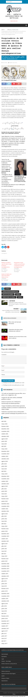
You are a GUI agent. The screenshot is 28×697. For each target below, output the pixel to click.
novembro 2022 (5, 506)
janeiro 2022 (4, 531)
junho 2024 (4, 466)
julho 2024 (4, 463)
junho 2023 (4, 491)
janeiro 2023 (4, 501)
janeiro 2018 (4, 618)
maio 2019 (4, 586)
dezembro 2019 (5, 568)
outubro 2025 (4, 434)
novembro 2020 (5, 566)
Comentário (3, 354)
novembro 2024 (5, 453)
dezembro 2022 (5, 503)
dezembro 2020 (5, 563)
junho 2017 (4, 636)
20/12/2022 (5, 62)
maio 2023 (4, 493)
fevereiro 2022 (5, 528)
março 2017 (4, 643)
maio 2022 (4, 521)
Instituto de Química (8, 294)
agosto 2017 (4, 631)
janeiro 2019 (4, 591)
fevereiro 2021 (5, 558)
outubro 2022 (4, 508)
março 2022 (4, 526)
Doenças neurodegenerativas (10, 291)
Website (3, 374)
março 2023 (4, 496)
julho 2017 (4, 633)
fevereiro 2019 (5, 588)
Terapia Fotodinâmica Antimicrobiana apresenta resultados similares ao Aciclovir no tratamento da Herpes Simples (13, 407)
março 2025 (4, 449)
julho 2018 (4, 606)
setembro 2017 (5, 628)
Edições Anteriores (5, 671)
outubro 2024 (4, 456)
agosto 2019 (4, 578)
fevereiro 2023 (5, 498)
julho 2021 (4, 546)
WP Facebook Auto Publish (8, 696)
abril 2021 (3, 553)
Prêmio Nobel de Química (9, 297)
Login (2, 659)
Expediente (4, 656)
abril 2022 (3, 523)
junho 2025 (4, 441)
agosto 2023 (4, 486)
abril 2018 (3, 613)
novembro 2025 (5, 431)
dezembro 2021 (5, 533)
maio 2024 (4, 468)
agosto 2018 (4, 603)
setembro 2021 (5, 541)
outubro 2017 (4, 626)
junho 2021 (4, 548)
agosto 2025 (4, 439)
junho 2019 (4, 583)
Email (2, 370)
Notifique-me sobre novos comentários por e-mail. (13, 382)
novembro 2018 (5, 596)
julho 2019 (4, 581)
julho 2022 (4, 516)
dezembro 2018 (5, 593)
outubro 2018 (4, 598)
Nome (2, 366)
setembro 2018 (5, 601)
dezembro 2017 (5, 621)
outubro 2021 (4, 538)
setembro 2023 (5, 483)
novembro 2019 (5, 571)
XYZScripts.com (22, 696)
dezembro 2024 (5, 451)
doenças (7, 288)
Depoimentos (4, 680)
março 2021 (4, 556)
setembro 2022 (5, 511)
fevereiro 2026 (5, 426)
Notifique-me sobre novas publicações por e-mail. (13, 385)
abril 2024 (3, 471)
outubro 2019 (4, 573)
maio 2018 (4, 611)
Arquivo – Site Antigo (6, 661)
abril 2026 (3, 421)
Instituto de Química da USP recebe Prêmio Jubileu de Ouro (6, 276)
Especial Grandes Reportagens (8, 673)
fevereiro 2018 (5, 616)
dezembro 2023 (5, 476)
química (20, 297)
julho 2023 (4, 488)
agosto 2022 (4, 513)
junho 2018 (4, 608)
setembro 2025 (5, 436)
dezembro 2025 (5, 429)
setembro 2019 (5, 576)
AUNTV (3, 676)
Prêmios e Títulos (5, 678)
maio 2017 (4, 638)
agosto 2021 (4, 543)
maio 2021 (4, 551)
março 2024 (4, 474)
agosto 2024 (4, 461)
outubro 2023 (4, 481)
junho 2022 (4, 518)
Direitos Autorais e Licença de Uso (9, 663)
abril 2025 (3, 446)
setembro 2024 (5, 458)
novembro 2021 (5, 536)
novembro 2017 (5, 623)
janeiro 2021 (4, 561)
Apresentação (4, 654)
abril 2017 (3, 641)
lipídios (18, 294)
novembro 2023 (5, 478)
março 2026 (4, 424)
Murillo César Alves (13, 62)
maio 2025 (4, 444)
